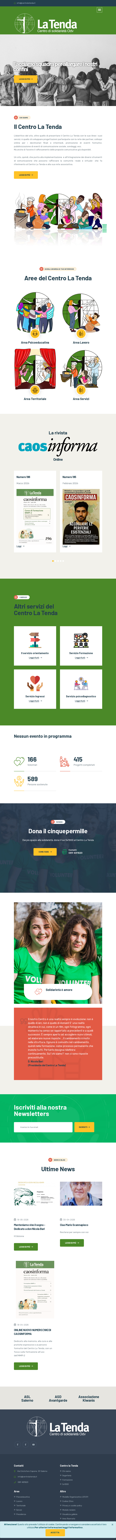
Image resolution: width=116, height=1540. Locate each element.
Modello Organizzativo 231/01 (75, 1497)
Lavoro (19, 1501)
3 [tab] (58, 561)
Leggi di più (26, 79)
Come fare (45, 852)
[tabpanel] (35, 511)
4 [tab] (60, 561)
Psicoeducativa (23, 1497)
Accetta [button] (55, 1533)
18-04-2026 (23, 1324)
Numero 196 (23, 477)
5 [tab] (63, 561)
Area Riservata (68, 1518)
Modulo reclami (68, 1510)
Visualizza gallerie (69, 1514)
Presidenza (21, 1514)
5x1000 (65, 1484)
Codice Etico (67, 1501)
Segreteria (66, 1475)
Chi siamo (66, 1471)
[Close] (112, 1524)
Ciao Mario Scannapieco (74, 1224)
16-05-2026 (22, 1219)
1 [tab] (53, 561)
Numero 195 (69, 477)
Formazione (67, 1480)
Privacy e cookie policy (72, 1505)
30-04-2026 (69, 1219)
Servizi (19, 1510)
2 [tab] (55, 561)
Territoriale (21, 1505)
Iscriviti (84, 1127)
